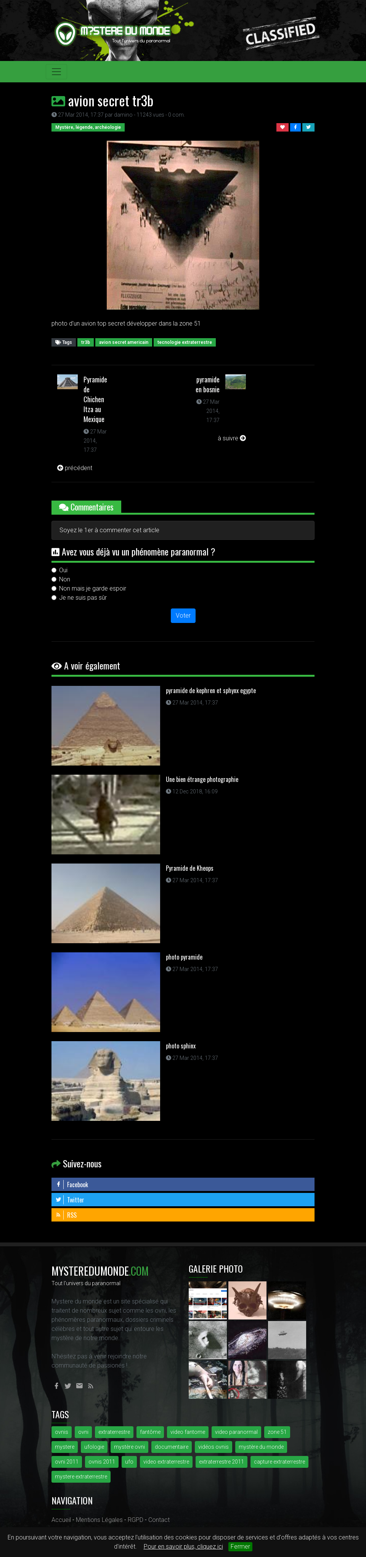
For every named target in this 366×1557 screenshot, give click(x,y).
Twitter (69, 1199)
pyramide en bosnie (208, 384)
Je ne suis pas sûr (83, 597)
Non (64, 579)
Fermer (240, 1546)
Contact (159, 1519)
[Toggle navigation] (56, 71)
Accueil (61, 1519)
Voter (183, 615)
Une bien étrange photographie (202, 779)
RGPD (135, 1519)
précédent (74, 468)
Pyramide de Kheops (190, 868)
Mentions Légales (99, 1519)
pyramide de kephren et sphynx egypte (211, 690)
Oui (63, 570)
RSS (66, 1215)
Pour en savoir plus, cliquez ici (183, 1546)
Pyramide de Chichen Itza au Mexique (95, 399)
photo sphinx (181, 1045)
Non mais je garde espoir (92, 588)
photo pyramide (184, 956)
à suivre (232, 438)
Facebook (71, 1184)
